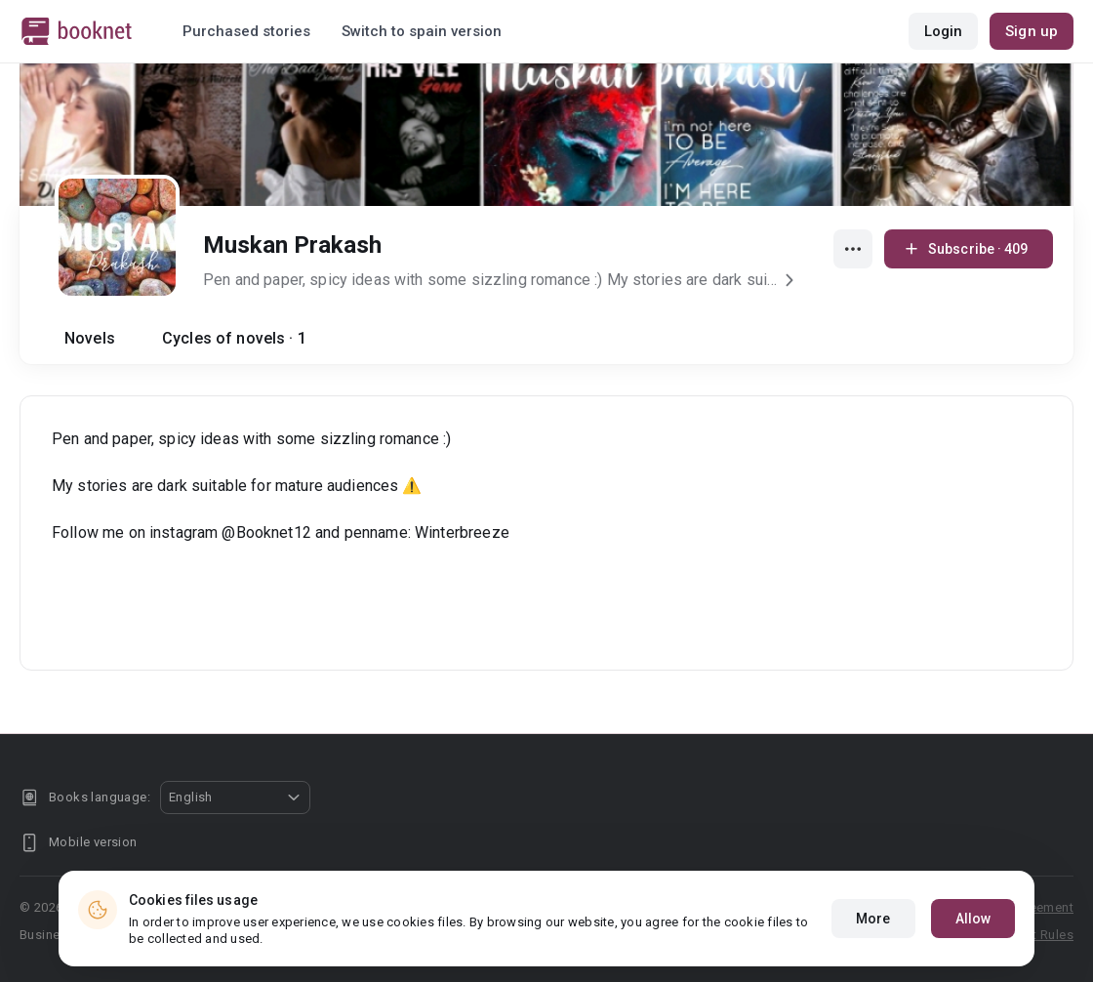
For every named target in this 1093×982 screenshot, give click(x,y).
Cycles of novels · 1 (234, 338)
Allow (973, 918)
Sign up (1031, 31)
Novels (89, 338)
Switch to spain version (422, 31)
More (873, 918)
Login (943, 31)
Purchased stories (246, 31)
